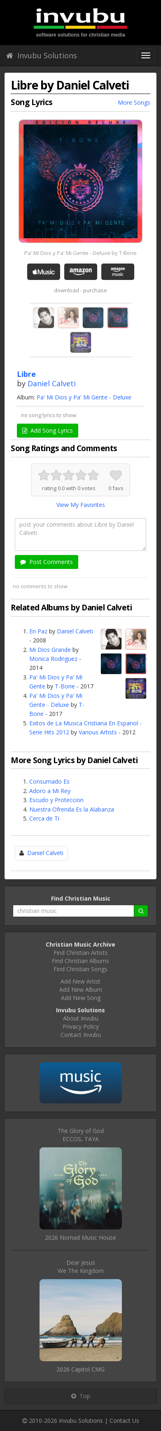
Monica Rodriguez (53, 659)
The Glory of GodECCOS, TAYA (81, 1135)
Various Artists (98, 732)
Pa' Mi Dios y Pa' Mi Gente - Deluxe (84, 397)
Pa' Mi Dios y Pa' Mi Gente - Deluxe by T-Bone (80, 253)
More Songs (134, 102)
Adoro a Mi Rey (49, 791)
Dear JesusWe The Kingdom (81, 1267)
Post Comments (46, 562)
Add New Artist (80, 981)
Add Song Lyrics (47, 430)
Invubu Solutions (41, 55)
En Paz (38, 631)
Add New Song (80, 998)
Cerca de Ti (44, 818)
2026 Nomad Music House (80, 1237)
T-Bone (65, 686)
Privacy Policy (81, 1026)
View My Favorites (80, 505)
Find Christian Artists (81, 952)
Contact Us (124, 1420)
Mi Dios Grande (50, 650)
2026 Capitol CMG (80, 1369)
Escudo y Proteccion (56, 800)
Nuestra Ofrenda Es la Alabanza (71, 809)
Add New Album (80, 989)
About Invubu (80, 1018)
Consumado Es (49, 781)
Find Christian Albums (80, 961)
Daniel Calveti (52, 383)
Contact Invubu (81, 1035)
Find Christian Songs (80, 969)
